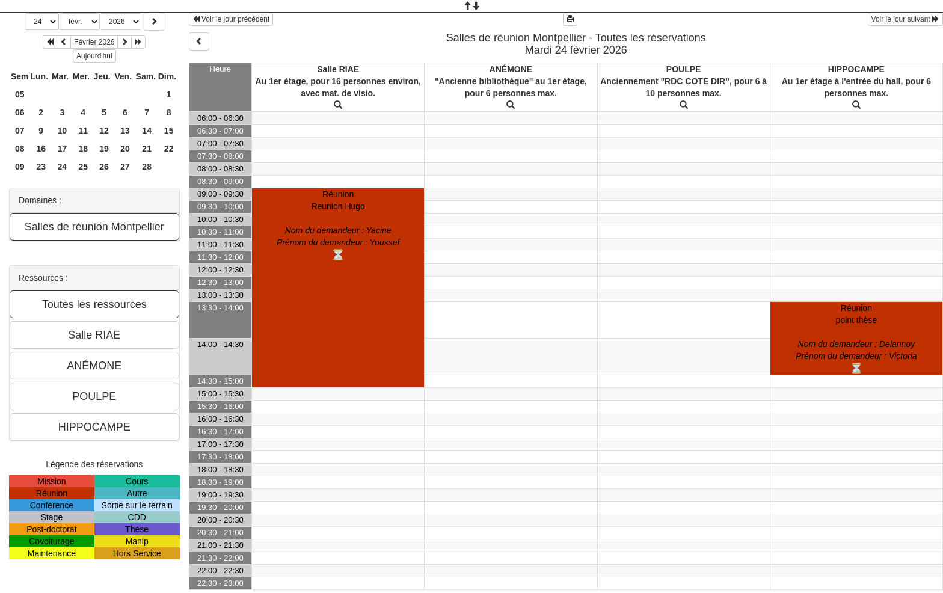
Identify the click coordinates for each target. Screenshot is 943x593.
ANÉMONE (511, 69)
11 (83, 130)
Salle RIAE (338, 69)
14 (147, 130)
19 (104, 148)
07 (20, 130)
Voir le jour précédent (231, 19)
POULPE (683, 69)
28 (147, 166)
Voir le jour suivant (905, 19)
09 (20, 166)
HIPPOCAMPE (856, 69)
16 (41, 148)
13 (125, 130)
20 (125, 148)
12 (104, 130)
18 (83, 148)
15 (169, 130)
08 (20, 148)
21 (147, 148)
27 (125, 166)
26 (104, 166)
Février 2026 (94, 42)
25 (83, 166)
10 (62, 130)
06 (20, 112)
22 (169, 148)
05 (20, 94)
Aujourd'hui (94, 56)
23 (41, 166)
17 (62, 148)
